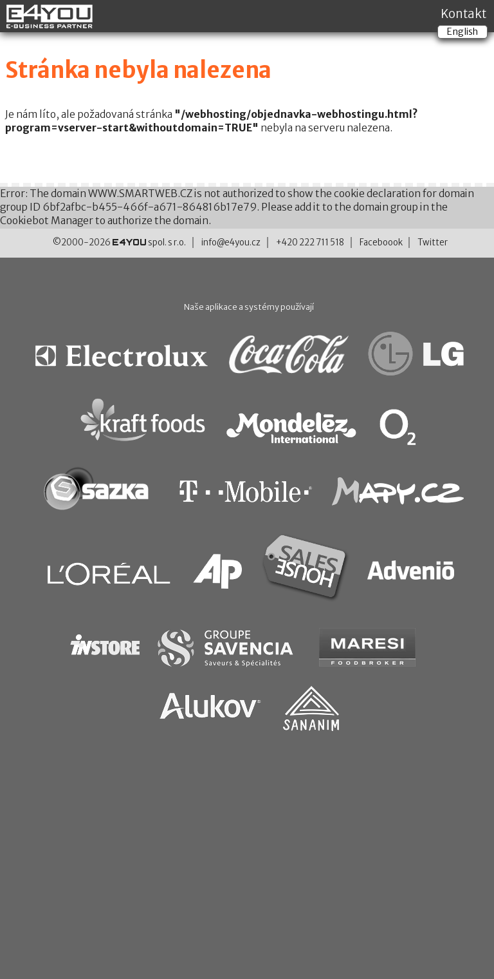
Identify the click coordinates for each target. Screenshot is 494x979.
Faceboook (381, 242)
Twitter (432, 242)
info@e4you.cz (231, 242)
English (462, 31)
